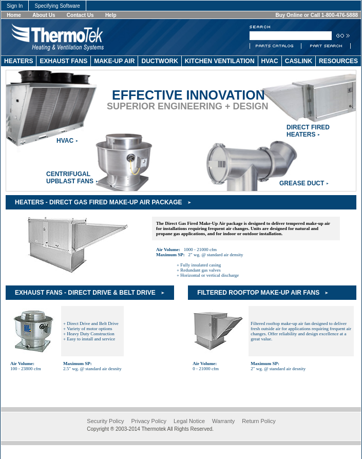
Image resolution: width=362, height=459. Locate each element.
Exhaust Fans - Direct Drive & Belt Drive (85, 292)
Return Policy (258, 421)
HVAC (64, 140)
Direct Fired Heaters (308, 131)
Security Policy (105, 421)
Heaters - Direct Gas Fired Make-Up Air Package (98, 202)
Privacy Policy (148, 421)
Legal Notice (189, 421)
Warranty (223, 421)
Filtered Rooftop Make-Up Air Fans (258, 292)
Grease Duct (301, 183)
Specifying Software (57, 6)
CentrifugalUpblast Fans (69, 177)
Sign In (14, 6)
